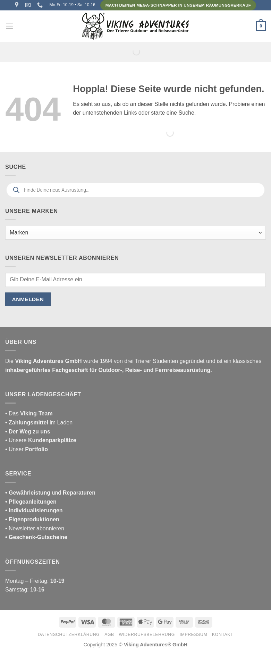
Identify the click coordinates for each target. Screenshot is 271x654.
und (50, 493)
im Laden (39, 422)
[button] (9, 25)
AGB (109, 634)
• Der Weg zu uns (27, 431)
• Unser (26, 449)
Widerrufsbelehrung (147, 634)
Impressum (194, 634)
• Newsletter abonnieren (34, 528)
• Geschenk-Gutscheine (36, 537)
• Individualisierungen (34, 510)
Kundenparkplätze (52, 440)
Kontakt (222, 634)
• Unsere (16, 440)
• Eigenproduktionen (32, 519)
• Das (29, 413)
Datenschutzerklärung (69, 634)
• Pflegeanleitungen (31, 502)
